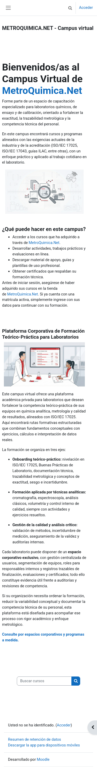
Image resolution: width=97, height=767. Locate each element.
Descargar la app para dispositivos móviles (44, 745)
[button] (70, 8)
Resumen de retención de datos (34, 739)
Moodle (43, 759)
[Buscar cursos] (44, 681)
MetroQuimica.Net (42, 90)
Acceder (86, 7)
